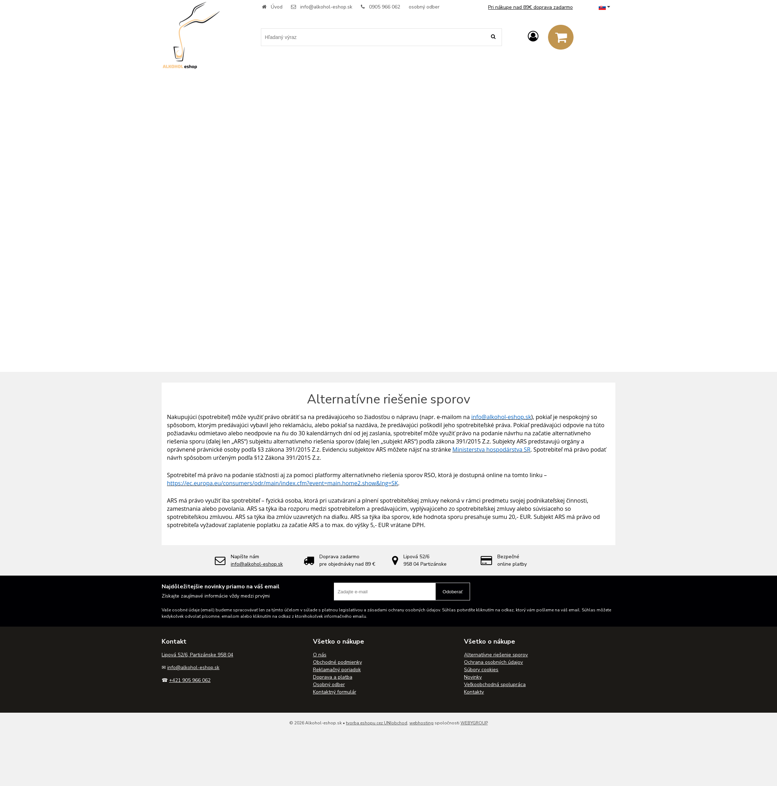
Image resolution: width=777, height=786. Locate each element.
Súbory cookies (481, 669)
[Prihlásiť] (533, 36)
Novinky (473, 677)
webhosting (421, 723)
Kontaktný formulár (334, 692)
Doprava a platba (332, 677)
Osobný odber (329, 684)
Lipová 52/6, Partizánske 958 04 (197, 654)
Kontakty (474, 692)
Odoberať (453, 591)
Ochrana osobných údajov (493, 662)
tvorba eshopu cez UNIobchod (376, 723)
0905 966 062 (384, 7)
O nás (319, 654)
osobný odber (424, 7)
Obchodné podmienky (337, 662)
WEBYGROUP (474, 723)
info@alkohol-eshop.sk (326, 7)
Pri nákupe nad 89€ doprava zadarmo (530, 7)
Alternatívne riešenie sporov (496, 654)
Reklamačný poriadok (337, 669)
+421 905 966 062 (190, 680)
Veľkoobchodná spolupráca (495, 684)
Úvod (277, 7)
